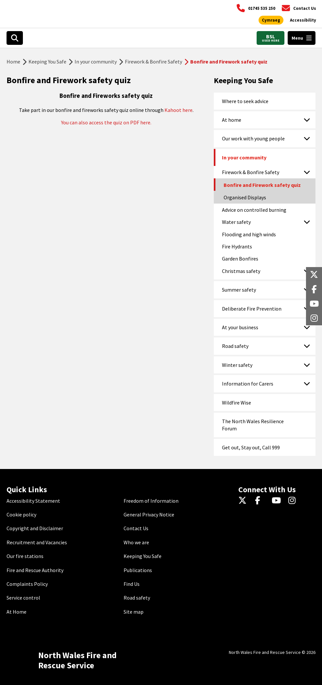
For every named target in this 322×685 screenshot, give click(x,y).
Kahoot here (178, 110)
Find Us (132, 584)
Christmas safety (241, 271)
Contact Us (136, 528)
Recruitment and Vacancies (37, 542)
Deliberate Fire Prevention (251, 308)
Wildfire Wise (236, 402)
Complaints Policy (27, 584)
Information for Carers (247, 383)
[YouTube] (277, 500)
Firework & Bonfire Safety (153, 61)
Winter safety (237, 365)
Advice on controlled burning (254, 210)
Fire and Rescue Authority (35, 570)
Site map (134, 611)
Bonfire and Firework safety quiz (262, 185)
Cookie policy (21, 514)
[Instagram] (294, 500)
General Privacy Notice (149, 514)
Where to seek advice (245, 101)
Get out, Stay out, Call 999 (251, 447)
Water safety (236, 222)
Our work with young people (253, 138)
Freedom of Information (151, 500)
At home (231, 120)
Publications (138, 570)
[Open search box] (15, 38)
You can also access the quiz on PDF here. (106, 122)
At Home (16, 611)
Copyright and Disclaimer (35, 528)
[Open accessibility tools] (303, 20)
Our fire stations (25, 556)
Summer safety (239, 289)
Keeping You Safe (47, 61)
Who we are (136, 542)
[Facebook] (260, 500)
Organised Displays (245, 197)
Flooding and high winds (249, 234)
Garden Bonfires (240, 258)
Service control (23, 597)
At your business (240, 327)
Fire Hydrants (237, 246)
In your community (96, 61)
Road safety (235, 346)
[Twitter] (244, 500)
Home (13, 61)
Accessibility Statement (33, 500)
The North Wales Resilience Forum (253, 425)
